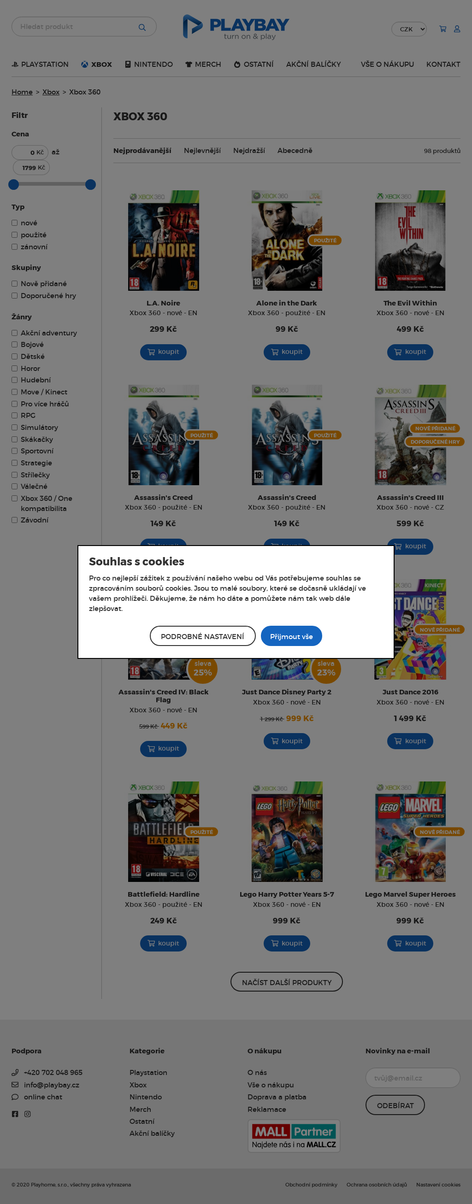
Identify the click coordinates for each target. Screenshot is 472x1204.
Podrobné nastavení (202, 636)
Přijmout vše (291, 636)
